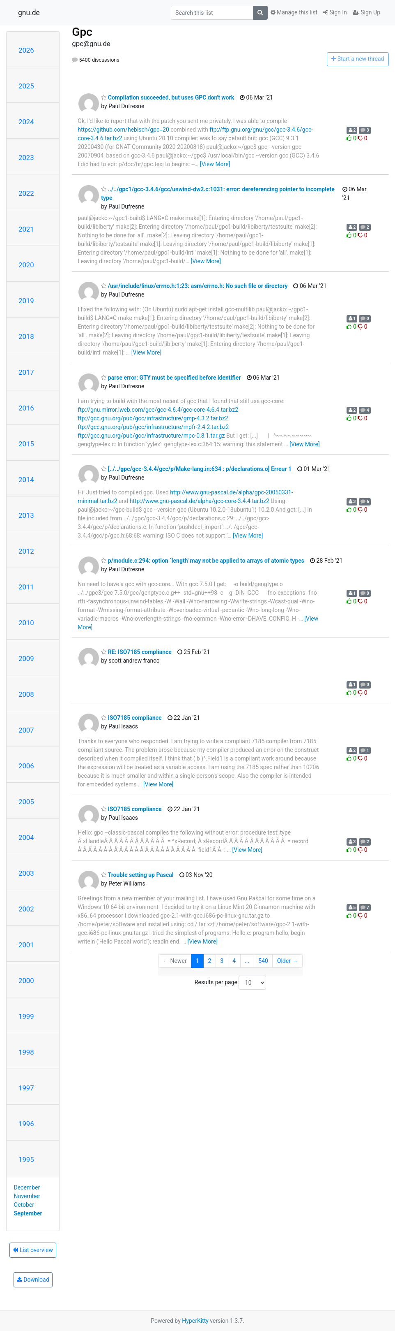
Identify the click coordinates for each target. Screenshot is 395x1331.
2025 (26, 86)
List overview (33, 1250)
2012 (26, 551)
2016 (26, 408)
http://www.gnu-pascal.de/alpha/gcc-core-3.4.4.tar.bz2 (199, 501)
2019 (26, 301)
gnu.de (29, 13)
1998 (26, 1052)
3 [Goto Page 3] (221, 961)
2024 (26, 122)
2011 (26, 587)
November (27, 1196)
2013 (26, 515)
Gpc (82, 32)
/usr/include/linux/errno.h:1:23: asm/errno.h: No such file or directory (194, 286)
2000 (26, 980)
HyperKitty (195, 1320)
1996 (26, 1124)
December (27, 1187)
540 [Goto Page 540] (263, 961)
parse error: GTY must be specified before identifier (171, 377)
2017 (26, 372)
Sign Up (366, 12)
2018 (26, 336)
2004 (26, 837)
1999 (26, 1016)
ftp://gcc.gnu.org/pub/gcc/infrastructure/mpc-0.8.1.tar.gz (151, 435)
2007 (26, 730)
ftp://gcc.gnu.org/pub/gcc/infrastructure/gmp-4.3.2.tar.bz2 (153, 418)
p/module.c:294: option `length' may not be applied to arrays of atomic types (202, 560)
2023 (26, 157)
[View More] (215, 164)
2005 (26, 802)
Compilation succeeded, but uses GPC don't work (167, 97)
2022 (26, 193)
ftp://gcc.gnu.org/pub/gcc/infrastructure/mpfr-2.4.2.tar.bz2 (153, 427)
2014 (26, 479)
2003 (26, 873)
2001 (26, 945)
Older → (287, 961)
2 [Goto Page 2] (209, 961)
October (24, 1204)
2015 (26, 444)
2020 (26, 265)
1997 (26, 1088)
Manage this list (294, 12)
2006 (26, 766)
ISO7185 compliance (131, 717)
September (28, 1213)
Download (33, 1279)
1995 (26, 1159)
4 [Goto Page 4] (234, 961)
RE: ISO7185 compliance (136, 652)
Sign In (335, 12)
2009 (26, 658)
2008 (26, 694)
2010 (26, 623)
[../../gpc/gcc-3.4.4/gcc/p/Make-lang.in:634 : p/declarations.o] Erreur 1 (196, 469)
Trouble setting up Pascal (137, 875)
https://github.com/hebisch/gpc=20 (123, 129)
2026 (26, 50)
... (247, 961)
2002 (26, 909)
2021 (26, 229)
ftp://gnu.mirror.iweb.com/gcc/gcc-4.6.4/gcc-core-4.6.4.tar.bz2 (158, 409)
